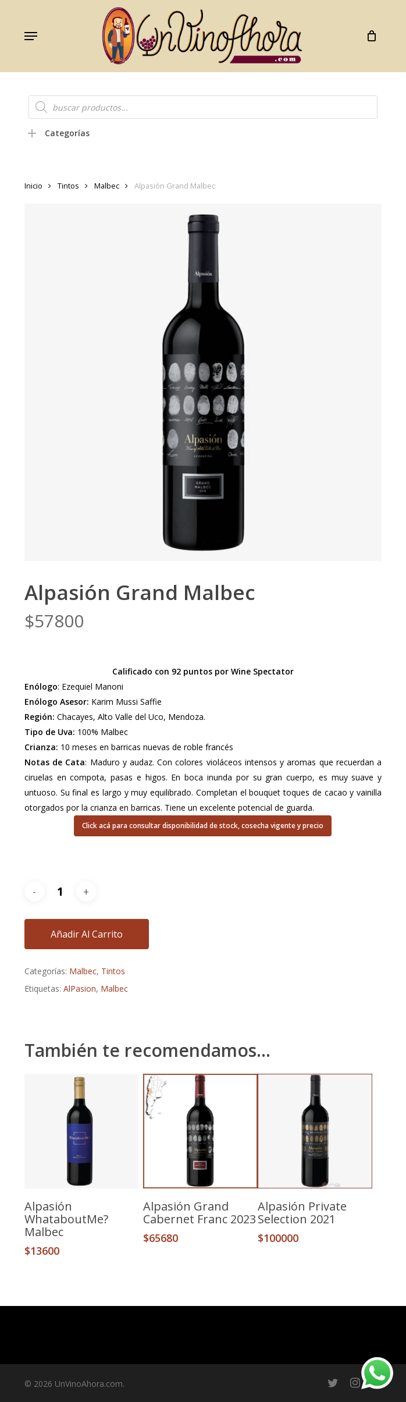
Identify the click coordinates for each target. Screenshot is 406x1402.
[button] (30, 36)
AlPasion (79, 988)
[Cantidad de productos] (60, 891)
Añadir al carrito (87, 934)
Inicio (33, 185)
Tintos (68, 185)
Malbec (106, 185)
